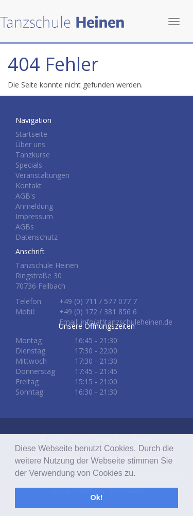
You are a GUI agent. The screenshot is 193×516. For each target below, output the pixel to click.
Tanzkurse (32, 154)
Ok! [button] (97, 497)
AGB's (25, 196)
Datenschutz (36, 237)
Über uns (30, 144)
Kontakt (28, 185)
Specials (28, 165)
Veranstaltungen (42, 175)
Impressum (34, 216)
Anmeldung (34, 206)
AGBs (24, 227)
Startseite (31, 134)
